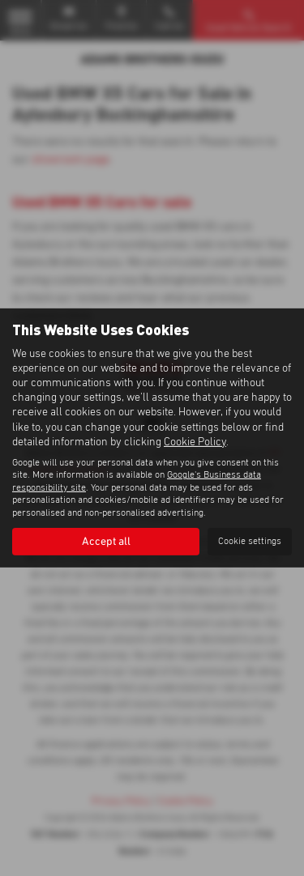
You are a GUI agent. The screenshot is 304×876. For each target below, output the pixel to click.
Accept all (106, 541)
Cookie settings (249, 541)
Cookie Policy (195, 442)
